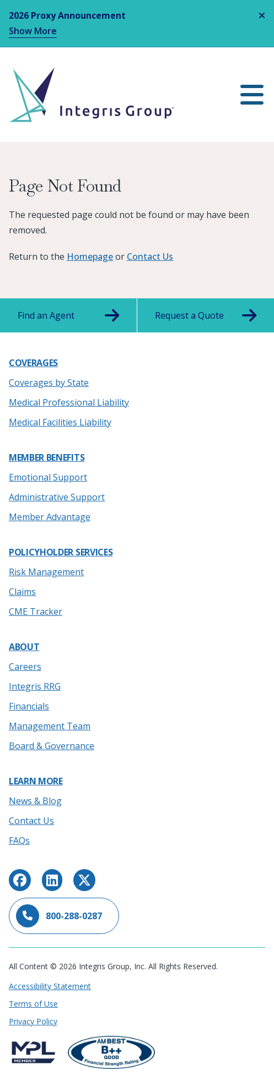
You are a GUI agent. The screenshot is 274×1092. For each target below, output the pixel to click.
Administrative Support (57, 497)
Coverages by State (49, 382)
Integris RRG (35, 686)
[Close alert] (262, 15)
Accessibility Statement (50, 986)
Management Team (49, 726)
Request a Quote (206, 315)
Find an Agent (68, 315)
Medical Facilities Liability (60, 422)
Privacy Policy (33, 1021)
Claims (22, 592)
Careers (25, 666)
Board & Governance (51, 746)
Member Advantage (49, 517)
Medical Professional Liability (69, 402)
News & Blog (35, 801)
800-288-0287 (59, 915)
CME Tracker (35, 611)
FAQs (19, 840)
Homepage (90, 256)
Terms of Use (33, 1003)
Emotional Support (48, 477)
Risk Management (46, 572)
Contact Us (150, 256)
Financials (29, 706)
